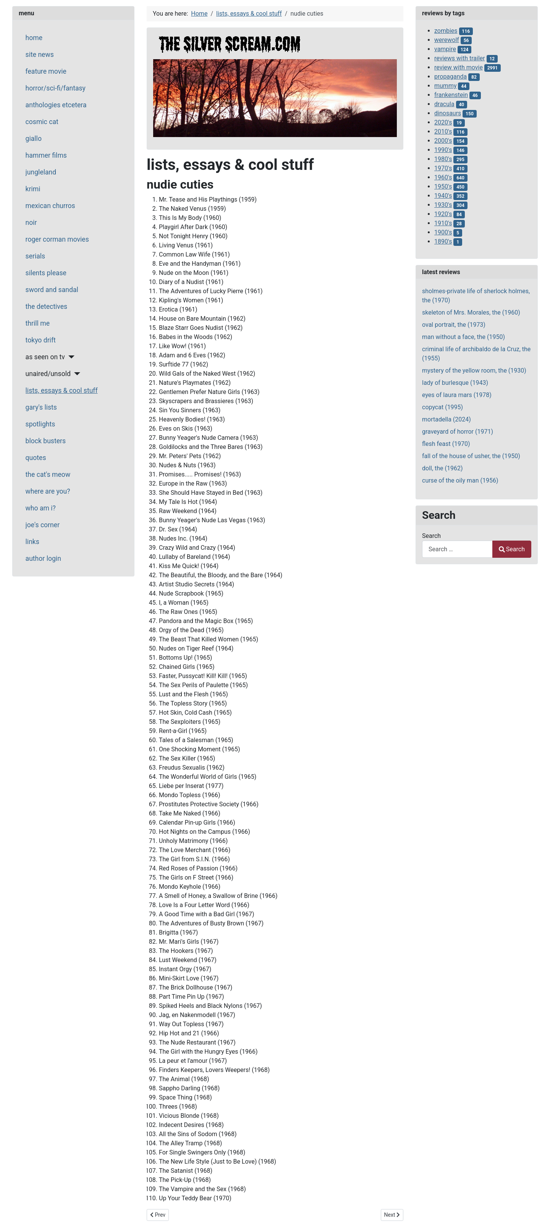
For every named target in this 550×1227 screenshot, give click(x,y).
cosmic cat (42, 122)
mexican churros (50, 206)
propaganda (450, 76)
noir (31, 222)
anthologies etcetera (56, 105)
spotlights (40, 424)
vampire (445, 49)
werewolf (446, 40)
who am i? (41, 508)
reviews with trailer (459, 58)
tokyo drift (41, 340)
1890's (443, 241)
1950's (443, 186)
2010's (443, 131)
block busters (46, 441)
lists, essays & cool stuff (62, 390)
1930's (443, 204)
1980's (443, 159)
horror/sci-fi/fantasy (56, 88)
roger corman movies (57, 239)
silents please (46, 273)
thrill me (38, 323)
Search (431, 535)
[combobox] (457, 549)
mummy (445, 85)
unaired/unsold (48, 374)
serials (35, 256)
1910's (443, 223)
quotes (36, 458)
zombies (446, 30)
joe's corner (43, 525)
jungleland (41, 172)
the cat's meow (48, 474)
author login (43, 558)
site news (40, 54)
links (32, 542)
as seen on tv (45, 357)
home (34, 38)
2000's (443, 140)
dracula (444, 104)
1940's (443, 195)
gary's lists (41, 407)
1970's (443, 168)
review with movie (458, 67)
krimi (33, 189)
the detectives (47, 306)
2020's (443, 122)
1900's (443, 232)
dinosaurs (447, 113)
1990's (443, 149)
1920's (443, 214)
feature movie (46, 71)
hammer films (46, 155)
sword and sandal (52, 290)
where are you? (48, 491)
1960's (443, 177)
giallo (34, 138)
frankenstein (451, 94)
